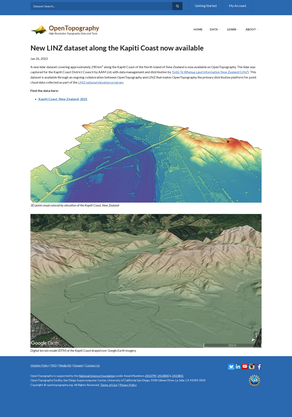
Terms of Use (108, 385)
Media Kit (65, 365)
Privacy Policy (128, 385)
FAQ (54, 365)
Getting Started (206, 6)
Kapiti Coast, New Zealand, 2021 (63, 99)
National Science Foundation (97, 375)
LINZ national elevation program (100, 82)
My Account (237, 6)
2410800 (163, 375)
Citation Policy (39, 365)
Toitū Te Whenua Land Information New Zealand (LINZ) (210, 72)
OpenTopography (74, 28)
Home (198, 29)
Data (214, 29)
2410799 (150, 375)
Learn (231, 29)
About (251, 29)
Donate (78, 365)
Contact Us (92, 365)
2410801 (178, 375)
